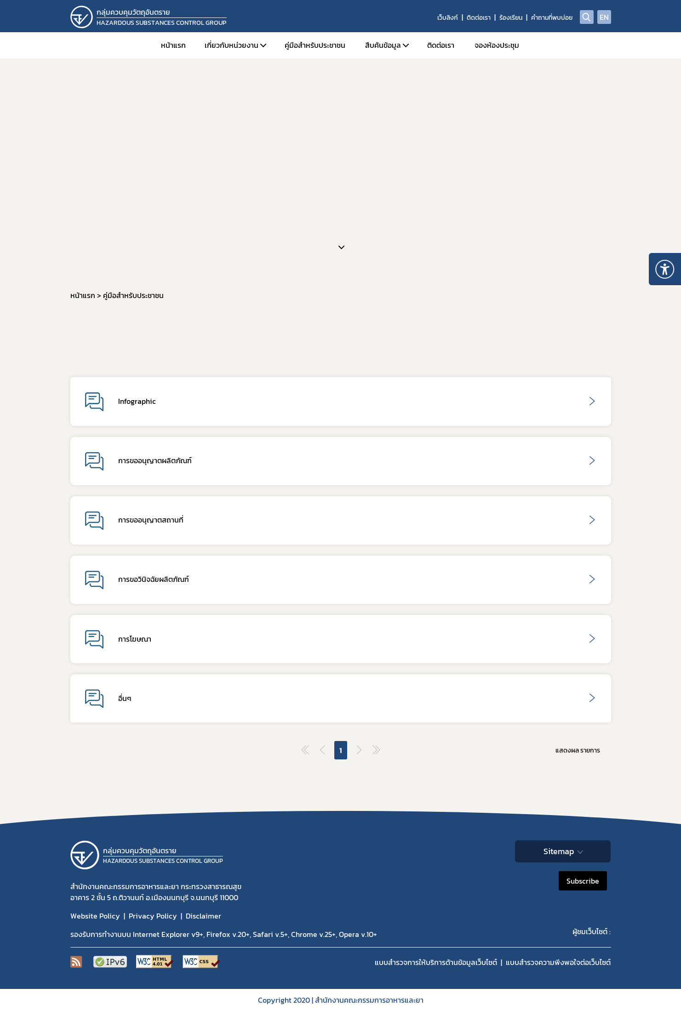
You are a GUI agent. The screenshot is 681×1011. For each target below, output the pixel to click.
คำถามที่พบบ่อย (551, 18)
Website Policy (95, 915)
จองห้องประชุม (497, 45)
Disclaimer (203, 915)
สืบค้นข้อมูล (383, 45)
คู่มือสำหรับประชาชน (315, 45)
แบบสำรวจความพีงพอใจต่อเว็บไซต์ (558, 962)
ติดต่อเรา (479, 18)
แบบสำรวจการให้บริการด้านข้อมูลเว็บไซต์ (436, 962)
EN (604, 17)
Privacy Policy (153, 915)
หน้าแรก (173, 45)
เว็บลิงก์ (447, 18)
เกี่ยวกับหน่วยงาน (231, 45)
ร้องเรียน (510, 18)
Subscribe (583, 880)
